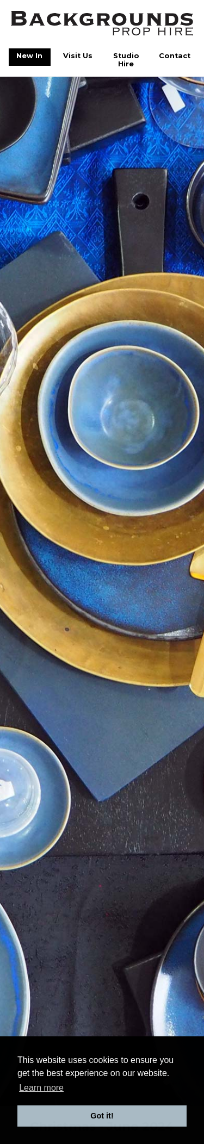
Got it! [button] (101, 1115)
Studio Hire (126, 60)
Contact (174, 56)
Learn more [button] (41, 1087)
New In (29, 56)
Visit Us (77, 56)
